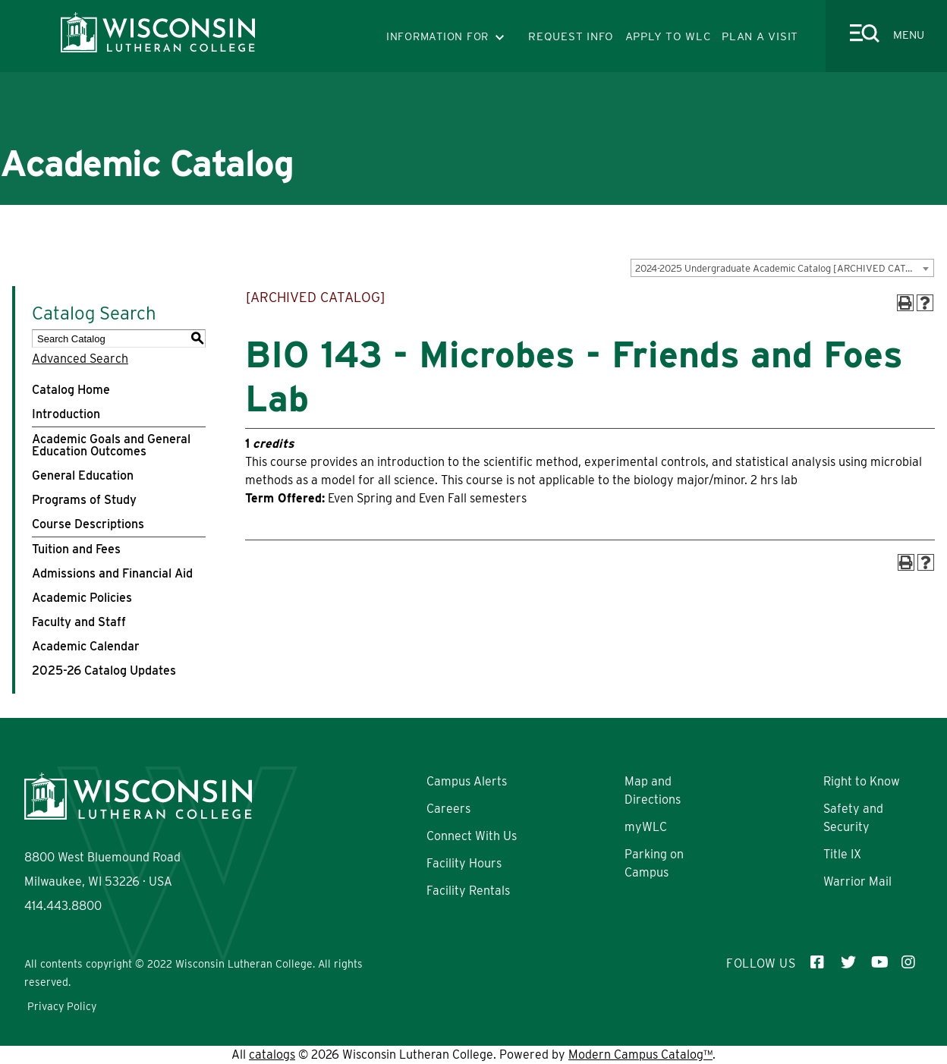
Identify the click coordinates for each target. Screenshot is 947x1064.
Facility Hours (464, 863)
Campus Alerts (466, 781)
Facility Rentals (468, 890)
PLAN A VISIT (760, 36)
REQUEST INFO (571, 36)
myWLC (646, 827)
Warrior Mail (857, 881)
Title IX (842, 854)
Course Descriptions (88, 524)
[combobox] (782, 268)
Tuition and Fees (76, 549)
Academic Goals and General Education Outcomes (111, 445)
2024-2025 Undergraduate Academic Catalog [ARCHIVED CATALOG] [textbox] (784, 268)
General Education (83, 475)
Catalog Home (71, 389)
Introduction (66, 414)
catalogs (272, 1054)
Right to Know (861, 781)
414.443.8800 (63, 906)
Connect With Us (471, 836)
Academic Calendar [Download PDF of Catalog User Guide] (86, 646)
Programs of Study (84, 500)
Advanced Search (80, 358)
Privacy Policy (61, 1006)
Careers (448, 808)
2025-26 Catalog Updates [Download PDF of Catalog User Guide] (104, 670)
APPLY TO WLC (668, 36)
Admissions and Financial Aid (112, 573)
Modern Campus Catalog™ (640, 1054)
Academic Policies (82, 597)
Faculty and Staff (79, 622)
